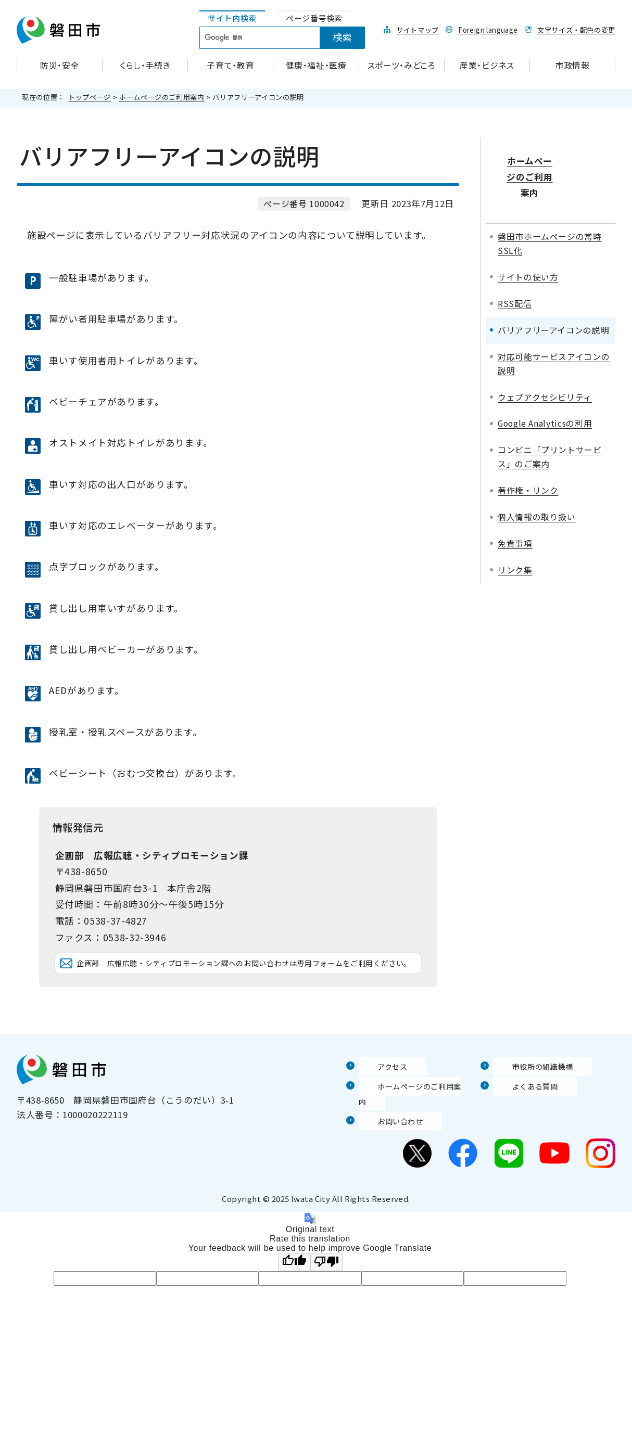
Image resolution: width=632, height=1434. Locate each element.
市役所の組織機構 (529, 1097)
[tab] (232, 18)
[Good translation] (294, 1278)
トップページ (89, 97)
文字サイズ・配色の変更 (576, 29)
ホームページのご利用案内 (162, 97)
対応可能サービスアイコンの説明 (554, 335)
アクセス (377, 1097)
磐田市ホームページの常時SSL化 (550, 215)
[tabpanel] (287, 38)
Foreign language (487, 29)
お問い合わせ (386, 1137)
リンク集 (515, 541)
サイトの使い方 (528, 248)
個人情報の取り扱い (537, 488)
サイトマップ (417, 29)
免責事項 (515, 515)
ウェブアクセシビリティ (545, 368)
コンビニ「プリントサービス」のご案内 (550, 428)
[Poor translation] (326, 1278)
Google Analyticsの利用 (545, 395)
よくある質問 (520, 1116)
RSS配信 (515, 274)
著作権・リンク (528, 462)
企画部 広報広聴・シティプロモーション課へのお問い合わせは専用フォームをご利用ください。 (243, 978)
